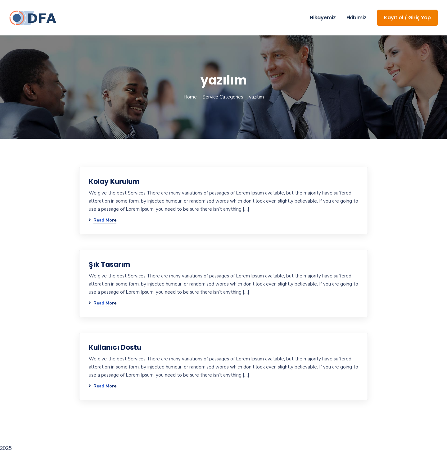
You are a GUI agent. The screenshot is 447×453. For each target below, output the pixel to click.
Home (190, 97)
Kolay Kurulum (114, 181)
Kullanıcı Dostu (115, 347)
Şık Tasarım (109, 264)
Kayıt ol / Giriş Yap (407, 17)
